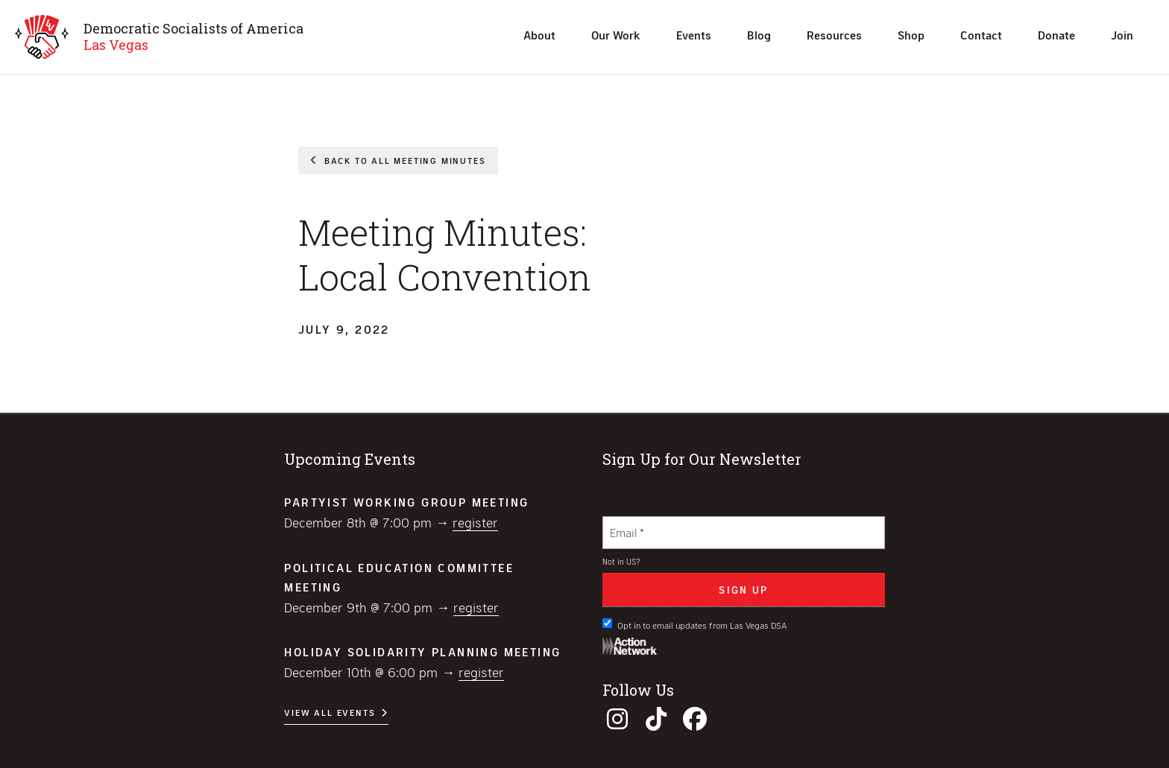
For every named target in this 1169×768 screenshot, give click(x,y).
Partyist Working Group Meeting (406, 502)
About (539, 35)
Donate (1056, 35)
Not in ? (621, 561)
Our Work (615, 35)
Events (693, 35)
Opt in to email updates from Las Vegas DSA (694, 624)
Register (475, 522)
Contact (981, 35)
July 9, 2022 (344, 329)
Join (1122, 35)
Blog (759, 35)
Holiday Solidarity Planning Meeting (422, 651)
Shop (911, 35)
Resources (834, 35)
